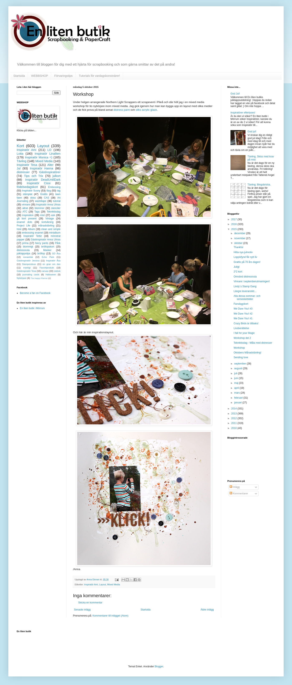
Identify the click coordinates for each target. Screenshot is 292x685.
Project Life (23, 225)
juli (236, 373)
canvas (44, 271)
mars (237, 392)
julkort (56, 176)
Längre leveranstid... (245, 291)
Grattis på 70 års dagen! (247, 262)
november (240, 238)
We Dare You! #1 (243, 318)
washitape (40, 201)
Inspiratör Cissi (38, 183)
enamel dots (24, 222)
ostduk (57, 271)
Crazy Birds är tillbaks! (246, 323)
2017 (234, 219)
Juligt (236, 266)
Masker (47, 250)
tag (58, 190)
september (240, 363)
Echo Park (48, 257)
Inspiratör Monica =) (38, 157)
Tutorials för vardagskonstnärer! (99, 75)
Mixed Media (113, 584)
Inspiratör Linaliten (47, 153)
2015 (234, 229)
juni (236, 378)
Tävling (21, 161)
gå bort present (26, 218)
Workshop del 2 (242, 338)
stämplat (27, 194)
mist (42, 215)
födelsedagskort (27, 187)
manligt (26, 267)
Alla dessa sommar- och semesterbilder (247, 297)
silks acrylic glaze (146, 109)
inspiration (28, 215)
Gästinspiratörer (49, 172)
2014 (234, 408)
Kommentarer (239, 493)
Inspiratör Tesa (27, 165)
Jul (18, 168)
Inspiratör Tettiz (32, 236)
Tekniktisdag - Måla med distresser (253, 342)
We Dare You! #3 (243, 308)
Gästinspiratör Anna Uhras (45, 239)
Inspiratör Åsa (53, 260)
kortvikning (47, 222)
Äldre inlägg (207, 609)
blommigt (28, 246)
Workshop (239, 347)
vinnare (26, 204)
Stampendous (29, 264)
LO (49, 150)
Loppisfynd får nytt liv (245, 257)
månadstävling (46, 225)
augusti (238, 368)
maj (236, 383)
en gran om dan (51, 264)
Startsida (19, 75)
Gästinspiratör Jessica (28, 260)
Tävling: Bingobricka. (259, 184)
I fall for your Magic (244, 333)
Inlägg (235, 487)
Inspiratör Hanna (41, 168)
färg (49, 190)
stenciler (55, 208)
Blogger (159, 666)
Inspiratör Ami (91, 584)
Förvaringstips (63, 75)
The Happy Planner (39, 278)
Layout (102, 584)
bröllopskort (47, 246)
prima (25, 243)
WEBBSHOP (39, 75)
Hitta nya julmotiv (243, 252)
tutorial (56, 201)
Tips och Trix (33, 176)
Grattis (43, 194)
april (237, 388)
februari (238, 397)
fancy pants (41, 243)
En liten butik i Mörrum (32, 308)
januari (238, 402)
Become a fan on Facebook (35, 293)
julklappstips (23, 253)
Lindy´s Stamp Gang (245, 286)
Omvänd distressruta (245, 276)
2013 (234, 413)
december (240, 233)
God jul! (252, 131)
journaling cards (30, 274)
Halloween (50, 274)
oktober (238, 243)
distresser (23, 172)
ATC (25, 211)
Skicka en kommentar (90, 602)
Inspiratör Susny (31, 190)
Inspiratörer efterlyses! (242, 112)
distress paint (121, 109)
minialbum (54, 232)
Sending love (241, 357)
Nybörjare (21, 278)
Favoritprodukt (47, 267)
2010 (234, 428)
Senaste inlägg (82, 609)
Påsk (57, 243)
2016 (234, 224)
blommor (39, 208)
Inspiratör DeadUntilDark (42, 179)
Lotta (20, 153)
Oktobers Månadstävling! (247, 352)
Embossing (54, 187)
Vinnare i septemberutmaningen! (252, 281)
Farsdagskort (241, 303)
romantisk (28, 257)
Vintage (49, 218)
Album (31, 229)
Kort (20, 146)
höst (19, 229)
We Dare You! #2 (243, 313)
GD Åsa (56, 253)
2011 (234, 423)
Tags (37, 211)
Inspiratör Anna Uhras (48, 204)
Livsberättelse (241, 328)
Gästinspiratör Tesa (26, 271)
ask (53, 215)
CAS (46, 197)
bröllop (41, 253)
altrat (25, 208)
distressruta (23, 250)
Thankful (238, 247)
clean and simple (50, 229)
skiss (33, 197)
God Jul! (235, 93)
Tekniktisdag (53, 211)
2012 (234, 418)
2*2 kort (238, 271)
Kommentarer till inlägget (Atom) (110, 615)
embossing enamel (32, 232)
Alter (50, 165)
